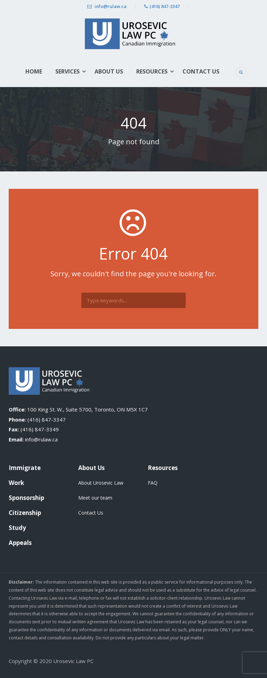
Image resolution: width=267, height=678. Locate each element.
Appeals (20, 543)
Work (16, 483)
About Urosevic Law (100, 482)
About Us (109, 71)
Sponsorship (26, 498)
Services (67, 71)
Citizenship (25, 513)
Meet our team (95, 497)
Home (33, 71)
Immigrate (25, 468)
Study (17, 528)
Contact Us (201, 71)
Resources (152, 71)
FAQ (152, 482)
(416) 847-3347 (162, 6)
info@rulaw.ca (107, 6)
